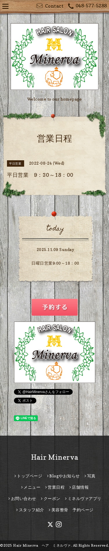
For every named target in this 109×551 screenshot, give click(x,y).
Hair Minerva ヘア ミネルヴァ (42, 545)
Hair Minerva (54, 457)
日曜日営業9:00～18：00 (55, 263)
